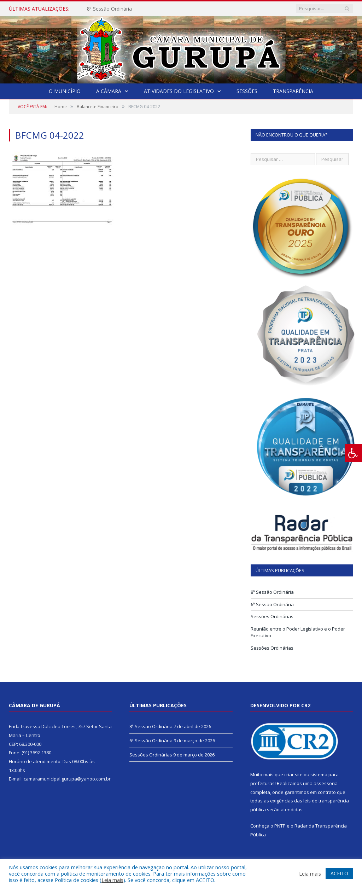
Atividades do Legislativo (179, 91)
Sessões (247, 91)
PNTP (280, 826)
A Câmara (108, 91)
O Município (65, 91)
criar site (293, 774)
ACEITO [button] (339, 873)
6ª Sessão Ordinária (272, 604)
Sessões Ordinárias (272, 616)
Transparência (293, 91)
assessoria (326, 783)
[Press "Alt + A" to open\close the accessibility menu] (353, 453)
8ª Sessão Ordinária (109, 9)
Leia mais (112, 879)
